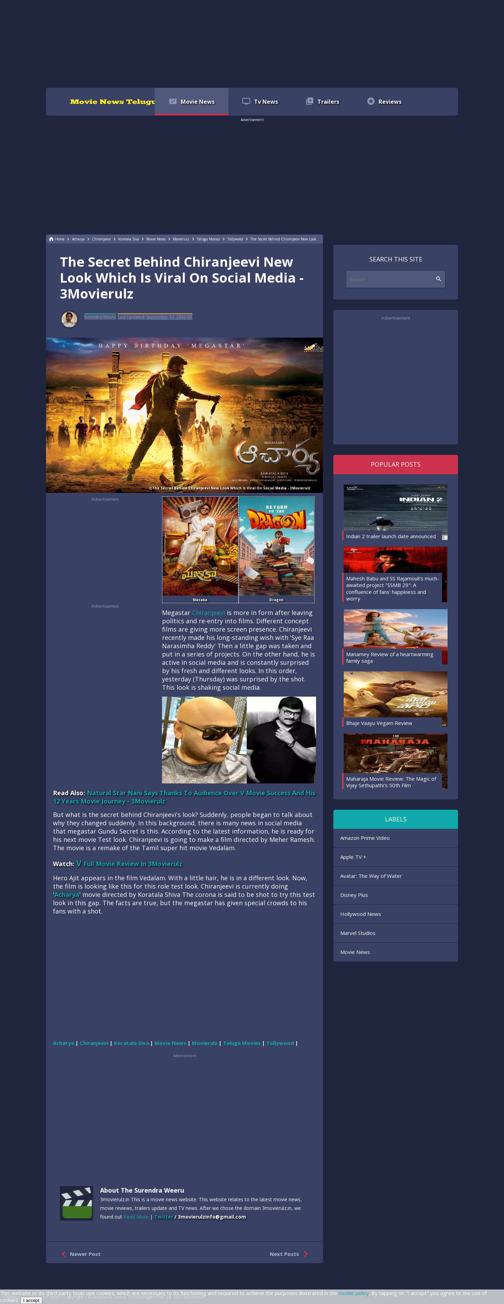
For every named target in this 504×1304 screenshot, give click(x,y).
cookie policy (354, 1292)
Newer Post (79, 1254)
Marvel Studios (358, 932)
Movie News (355, 951)
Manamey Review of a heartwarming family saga (389, 657)
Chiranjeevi (208, 612)
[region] (252, 43)
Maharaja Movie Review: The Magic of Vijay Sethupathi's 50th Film (391, 782)
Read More (136, 1216)
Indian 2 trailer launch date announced (391, 536)
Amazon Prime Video (365, 837)
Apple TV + (353, 856)
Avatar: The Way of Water (371, 875)
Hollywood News (360, 913)
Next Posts (290, 1254)
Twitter (163, 1216)
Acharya (66, 894)
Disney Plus (354, 894)
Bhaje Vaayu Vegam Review (379, 722)
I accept (31, 1300)
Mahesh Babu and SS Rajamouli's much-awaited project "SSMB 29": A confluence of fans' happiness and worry (392, 588)
